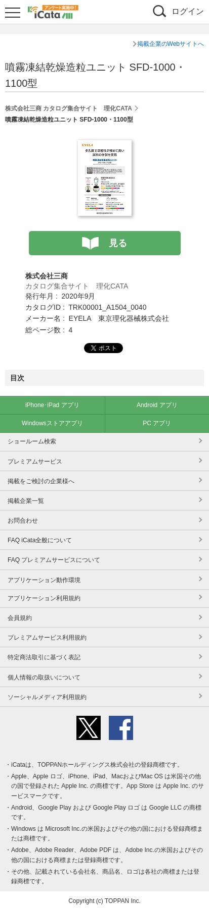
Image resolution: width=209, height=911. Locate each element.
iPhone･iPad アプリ (52, 405)
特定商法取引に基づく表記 (44, 657)
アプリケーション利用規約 (44, 598)
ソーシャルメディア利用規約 (47, 697)
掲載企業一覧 (26, 500)
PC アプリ (157, 423)
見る (118, 243)
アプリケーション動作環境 (44, 580)
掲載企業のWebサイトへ (170, 43)
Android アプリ (157, 405)
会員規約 (20, 617)
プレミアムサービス (35, 461)
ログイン (188, 11)
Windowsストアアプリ (52, 423)
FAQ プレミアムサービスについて (54, 559)
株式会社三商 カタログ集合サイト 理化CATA (68, 108)
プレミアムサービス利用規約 (47, 637)
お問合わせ (23, 520)
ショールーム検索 (32, 441)
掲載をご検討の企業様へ (41, 481)
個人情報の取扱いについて (44, 677)
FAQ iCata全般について (40, 540)
